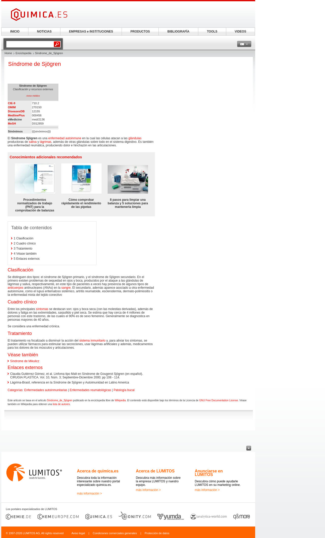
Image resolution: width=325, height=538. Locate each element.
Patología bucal (124, 390)
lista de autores (61, 404)
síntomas (42, 309)
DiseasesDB (16, 111)
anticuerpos (15, 287)
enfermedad (56, 138)
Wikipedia (120, 400)
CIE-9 (11, 103)
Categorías (15, 390)
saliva (33, 142)
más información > (89, 493)
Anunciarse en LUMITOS (209, 473)
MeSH (12, 123)
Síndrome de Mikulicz (24, 361)
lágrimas (45, 142)
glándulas (134, 138)
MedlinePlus (16, 115)
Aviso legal (78, 533)
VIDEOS (240, 31)
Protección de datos (157, 533)
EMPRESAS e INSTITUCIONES (91, 31)
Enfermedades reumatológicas (90, 390)
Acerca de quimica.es (98, 471)
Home (8, 53)
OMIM (12, 107)
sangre (66, 287)
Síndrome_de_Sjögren (59, 400)
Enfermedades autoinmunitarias (45, 390)
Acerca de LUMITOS (155, 471)
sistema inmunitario (92, 340)
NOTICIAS (44, 31)
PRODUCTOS (140, 31)
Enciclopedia (23, 53)
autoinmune (73, 138)
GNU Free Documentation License (218, 400)
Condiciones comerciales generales (115, 533)
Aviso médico (33, 96)
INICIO (15, 31)
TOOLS (212, 31)
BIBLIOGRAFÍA (178, 31)
